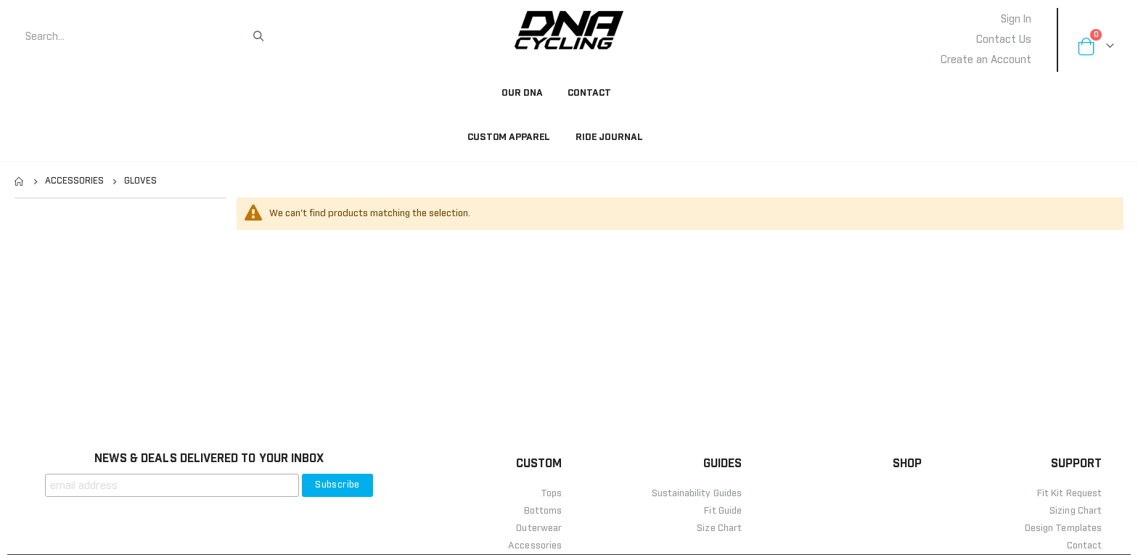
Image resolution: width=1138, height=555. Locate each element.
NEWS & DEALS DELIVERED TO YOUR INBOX (209, 458)
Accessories (74, 181)
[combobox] (138, 37)
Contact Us (1003, 40)
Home (20, 181)
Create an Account (986, 60)
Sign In (1016, 20)
